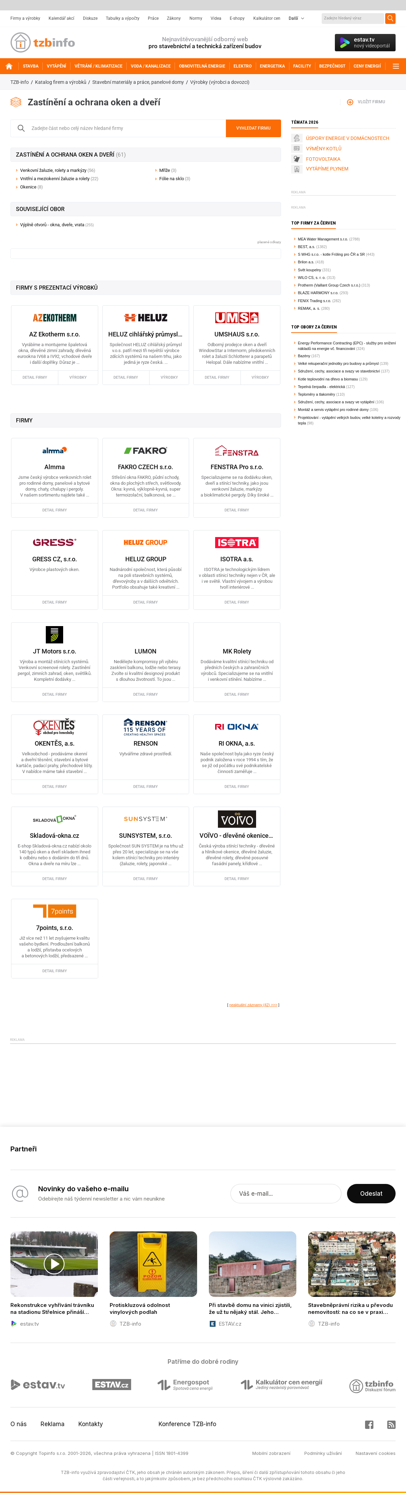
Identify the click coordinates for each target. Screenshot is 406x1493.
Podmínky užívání (323, 1453)
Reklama (53, 1424)
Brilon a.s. (306, 262)
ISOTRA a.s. (236, 559)
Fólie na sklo (175, 178)
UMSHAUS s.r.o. (237, 334)
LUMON (146, 651)
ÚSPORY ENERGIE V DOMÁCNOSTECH (347, 138)
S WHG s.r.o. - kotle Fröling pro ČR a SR (331, 254)
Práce (153, 18)
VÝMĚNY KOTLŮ (323, 148)
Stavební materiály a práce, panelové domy (138, 82)
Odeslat (371, 1193)
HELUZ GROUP (145, 559)
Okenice (31, 187)
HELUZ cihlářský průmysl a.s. (145, 334)
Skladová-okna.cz (54, 835)
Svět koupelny (309, 270)
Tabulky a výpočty (122, 18)
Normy (195, 18)
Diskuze (90, 18)
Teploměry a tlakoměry (316, 394)
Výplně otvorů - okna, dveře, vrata (52, 224)
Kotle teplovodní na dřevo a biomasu (328, 379)
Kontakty (90, 1424)
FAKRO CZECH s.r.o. (145, 467)
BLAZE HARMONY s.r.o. (318, 293)
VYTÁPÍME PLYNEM (327, 169)
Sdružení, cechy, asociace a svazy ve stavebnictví (339, 371)
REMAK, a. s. (309, 308)
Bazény (304, 356)
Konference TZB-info (187, 1424)
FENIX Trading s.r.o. (314, 301)
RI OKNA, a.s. (237, 743)
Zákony (174, 18)
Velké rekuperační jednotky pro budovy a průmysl (338, 363)
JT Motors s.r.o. (54, 651)
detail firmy (35, 377)
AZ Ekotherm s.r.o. (54, 334)
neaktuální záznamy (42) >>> (253, 1005)
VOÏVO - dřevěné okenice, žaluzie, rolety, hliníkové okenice (237, 835)
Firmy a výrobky (25, 18)
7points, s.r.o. (54, 927)
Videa (216, 18)
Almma (54, 467)
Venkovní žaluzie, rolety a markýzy (57, 170)
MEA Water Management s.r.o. (323, 239)
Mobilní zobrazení (271, 1453)
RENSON (146, 743)
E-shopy (237, 18)
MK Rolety (237, 651)
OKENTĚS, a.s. (55, 743)
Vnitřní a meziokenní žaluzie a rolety (59, 178)
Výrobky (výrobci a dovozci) (219, 82)
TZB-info (19, 82)
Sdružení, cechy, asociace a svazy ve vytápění (336, 402)
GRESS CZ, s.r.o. (54, 559)
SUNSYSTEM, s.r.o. (145, 835)
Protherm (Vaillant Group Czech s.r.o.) (329, 285)
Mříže (168, 170)
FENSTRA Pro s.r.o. (237, 467)
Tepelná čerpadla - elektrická (321, 387)
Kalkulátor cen (266, 18)
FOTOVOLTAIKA (323, 159)
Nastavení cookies (376, 1453)
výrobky (78, 377)
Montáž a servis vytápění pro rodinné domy (333, 409)
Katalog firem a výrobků (60, 82)
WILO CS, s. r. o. (312, 277)
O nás (18, 1424)
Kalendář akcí (61, 18)
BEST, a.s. (306, 247)
